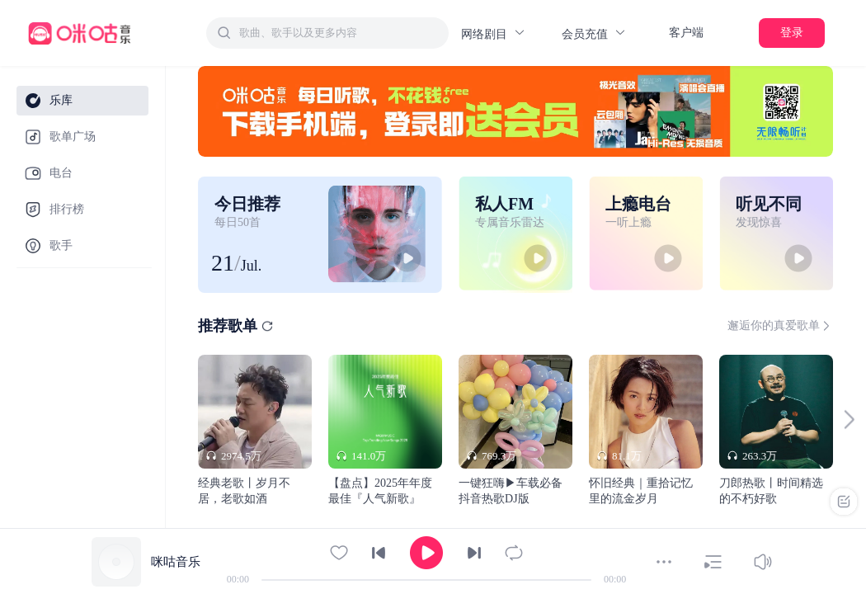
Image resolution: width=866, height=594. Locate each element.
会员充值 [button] (594, 33)
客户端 (686, 32)
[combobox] (327, 33)
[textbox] (339, 33)
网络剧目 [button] (493, 33)
